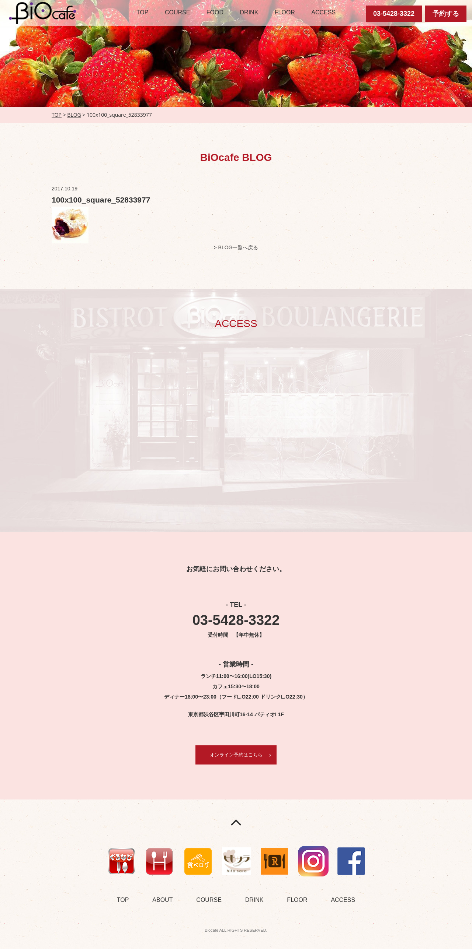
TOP (142, 12)
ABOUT (162, 900)
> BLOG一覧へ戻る (236, 247)
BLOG (74, 114)
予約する (446, 13)
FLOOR (285, 12)
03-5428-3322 (393, 13)
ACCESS (323, 12)
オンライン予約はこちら (236, 755)
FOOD (214, 12)
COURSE (177, 12)
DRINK (249, 12)
